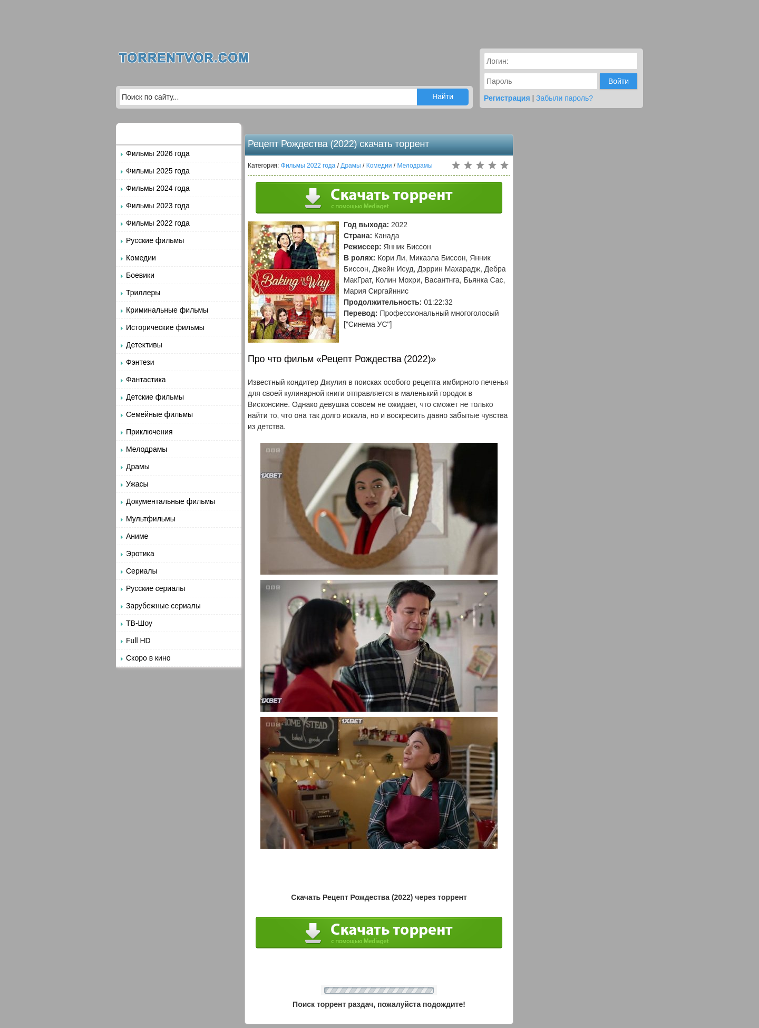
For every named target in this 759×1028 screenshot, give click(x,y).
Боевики (140, 275)
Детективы (144, 345)
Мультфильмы (151, 519)
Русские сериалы (155, 588)
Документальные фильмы (170, 501)
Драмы (138, 466)
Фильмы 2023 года (158, 205)
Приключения (149, 432)
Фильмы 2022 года (158, 223)
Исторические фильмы (165, 327)
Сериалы (142, 571)
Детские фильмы (155, 397)
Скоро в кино (148, 658)
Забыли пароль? (564, 98)
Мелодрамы (146, 449)
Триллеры (143, 292)
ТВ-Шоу (139, 623)
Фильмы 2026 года (158, 153)
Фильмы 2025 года (158, 171)
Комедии (141, 258)
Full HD (138, 640)
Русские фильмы (155, 240)
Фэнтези (140, 362)
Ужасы (137, 484)
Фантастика (146, 379)
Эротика (140, 553)
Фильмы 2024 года (158, 188)
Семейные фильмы (159, 414)
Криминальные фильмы (167, 310)
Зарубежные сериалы (163, 606)
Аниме (137, 536)
